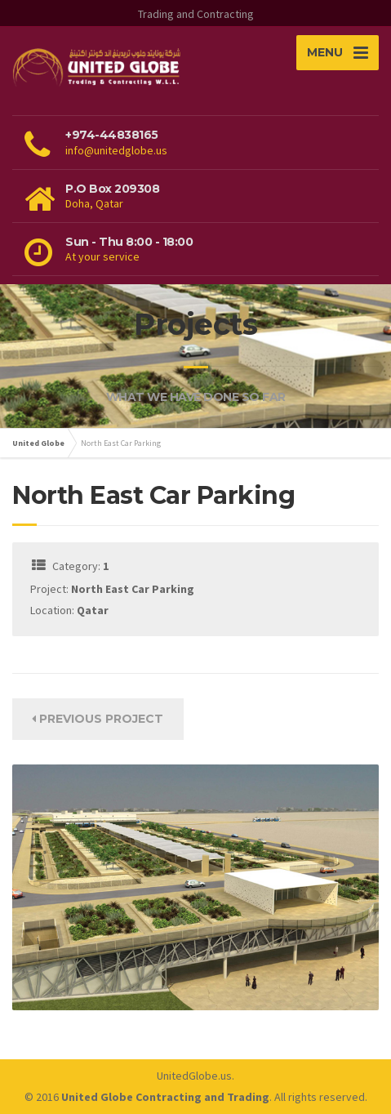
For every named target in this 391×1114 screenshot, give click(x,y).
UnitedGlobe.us (194, 1075)
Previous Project (97, 718)
